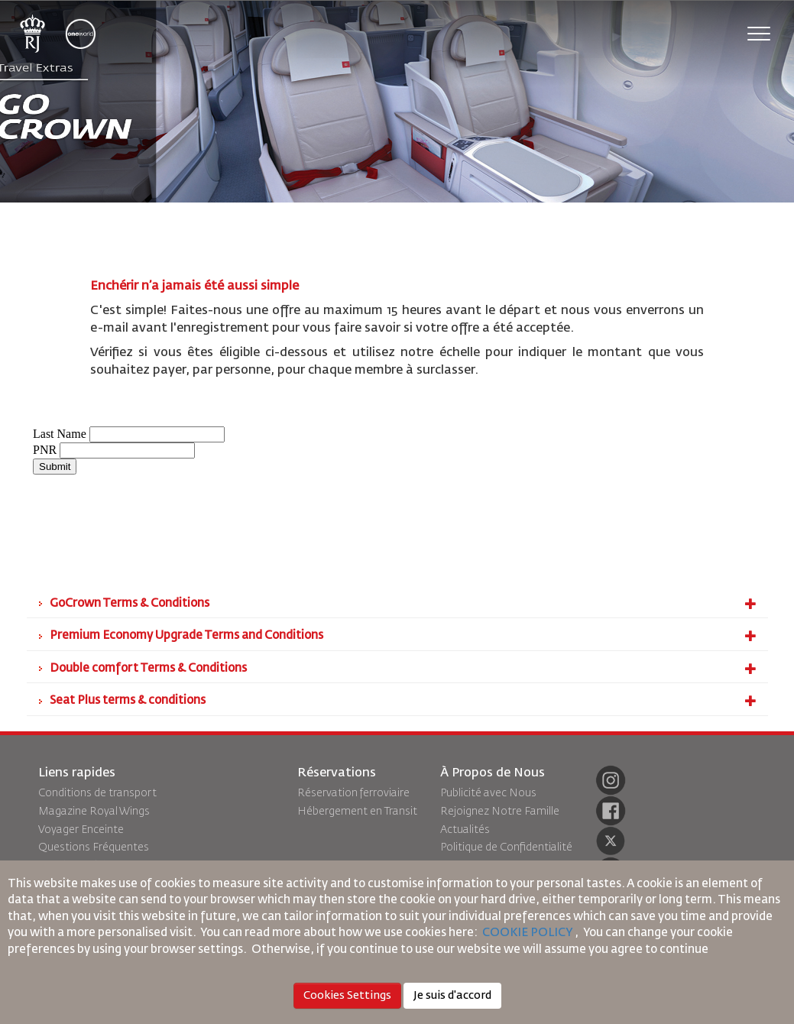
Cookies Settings (347, 995)
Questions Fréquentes (93, 847)
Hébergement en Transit (357, 811)
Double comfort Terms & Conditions (403, 669)
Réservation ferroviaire (353, 793)
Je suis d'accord (452, 995)
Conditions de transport (97, 793)
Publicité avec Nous (488, 793)
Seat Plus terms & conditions (403, 701)
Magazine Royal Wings (94, 811)
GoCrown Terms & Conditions (403, 604)
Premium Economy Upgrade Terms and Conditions (403, 636)
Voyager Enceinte (81, 830)
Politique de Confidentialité (506, 847)
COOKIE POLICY (527, 932)
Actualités (465, 830)
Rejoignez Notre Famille (499, 811)
